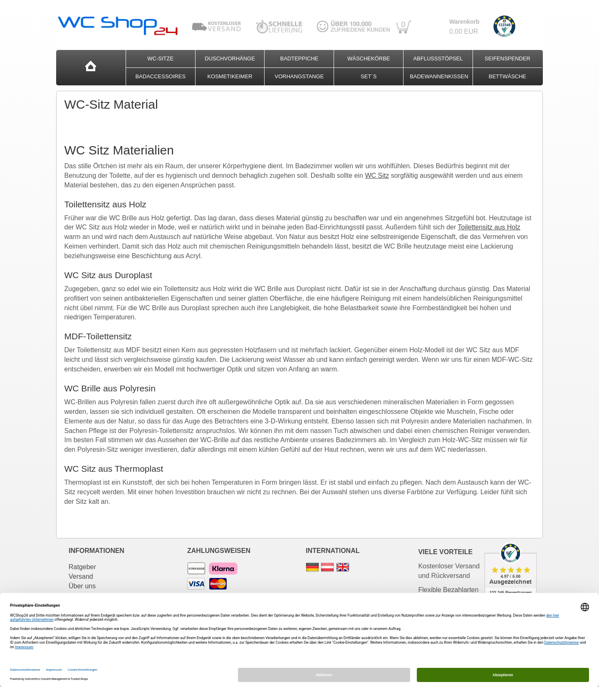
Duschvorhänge (230, 58)
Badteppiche (299, 58)
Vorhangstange (299, 76)
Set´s (368, 76)
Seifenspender (507, 58)
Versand (81, 576)
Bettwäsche (507, 76)
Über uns (82, 586)
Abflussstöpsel (438, 58)
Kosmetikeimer (229, 76)
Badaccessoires (160, 76)
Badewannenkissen (439, 76)
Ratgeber (82, 566)
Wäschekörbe (368, 58)
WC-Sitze (160, 58)
